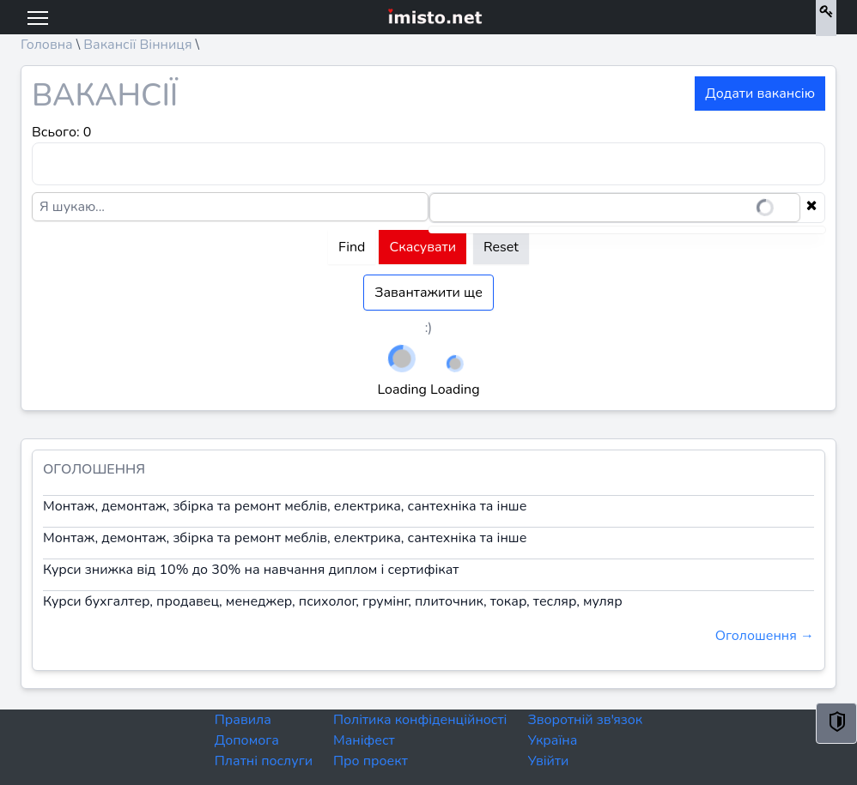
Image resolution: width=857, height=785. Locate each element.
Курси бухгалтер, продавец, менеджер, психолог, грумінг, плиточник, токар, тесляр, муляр (333, 601)
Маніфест (364, 740)
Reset (501, 247)
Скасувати (422, 247)
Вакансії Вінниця (137, 44)
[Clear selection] (811, 207)
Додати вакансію (760, 93)
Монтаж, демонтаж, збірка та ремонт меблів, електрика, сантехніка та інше (284, 506)
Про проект (370, 761)
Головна (47, 44)
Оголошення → (764, 635)
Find (351, 247)
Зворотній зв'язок (584, 719)
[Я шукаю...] (230, 206)
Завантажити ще (428, 292)
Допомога (247, 740)
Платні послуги (264, 761)
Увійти (547, 761)
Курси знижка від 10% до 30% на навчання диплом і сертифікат (251, 569)
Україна (552, 740)
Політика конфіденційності (420, 719)
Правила (243, 719)
